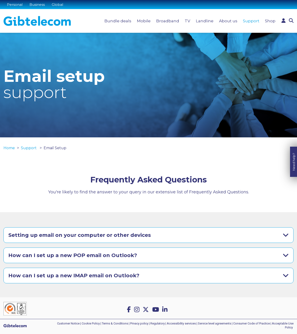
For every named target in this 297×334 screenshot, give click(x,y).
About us (228, 21)
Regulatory (157, 323)
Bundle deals (117, 21)
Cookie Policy (91, 323)
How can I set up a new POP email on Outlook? (72, 255)
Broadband (167, 21)
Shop (270, 21)
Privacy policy (139, 323)
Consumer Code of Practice (251, 323)
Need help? (294, 157)
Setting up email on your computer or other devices (79, 235)
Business (37, 4)
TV (187, 21)
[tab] (148, 235)
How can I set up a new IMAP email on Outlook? (73, 275)
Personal (15, 4)
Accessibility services (181, 323)
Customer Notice (68, 323)
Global (57, 4)
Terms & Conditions (115, 323)
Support (251, 21)
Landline (204, 21)
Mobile (144, 21)
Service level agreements (214, 323)
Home (9, 148)
